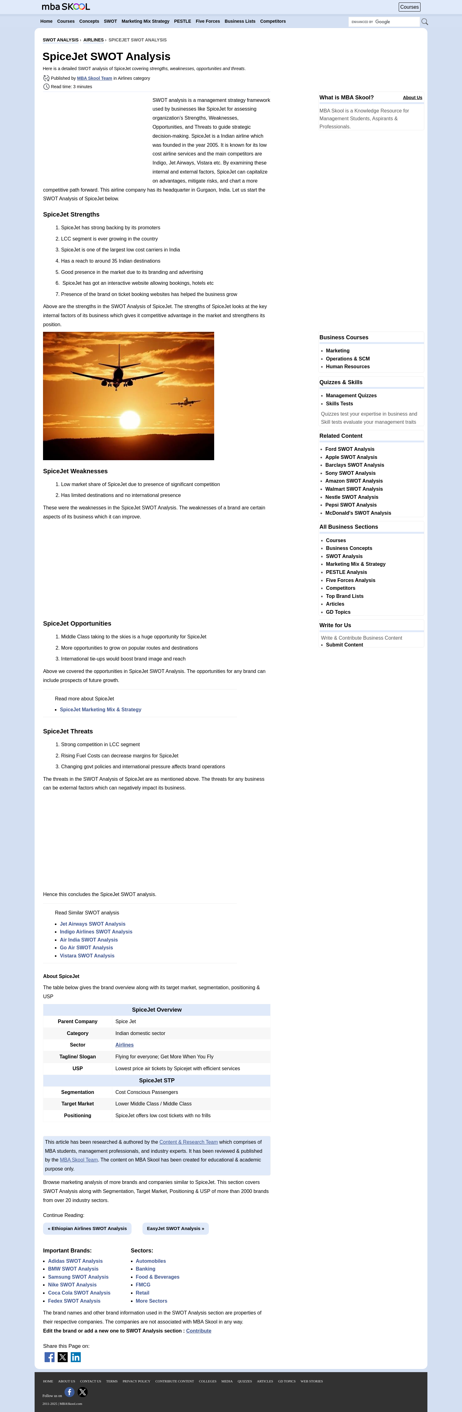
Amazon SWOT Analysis (354, 481)
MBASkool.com (71, 1403)
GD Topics (338, 612)
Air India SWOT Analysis (89, 939)
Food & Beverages (158, 1277)
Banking (146, 1268)
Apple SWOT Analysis (351, 457)
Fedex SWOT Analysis (74, 1301)
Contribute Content (174, 1381)
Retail (143, 1292)
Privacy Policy (136, 1381)
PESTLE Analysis (346, 572)
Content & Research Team (188, 1142)
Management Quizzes (351, 395)
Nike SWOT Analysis (72, 1284)
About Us (412, 97)
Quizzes (245, 1381)
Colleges (207, 1381)
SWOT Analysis (344, 556)
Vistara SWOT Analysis (87, 955)
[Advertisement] (95, 140)
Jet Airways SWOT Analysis (92, 924)
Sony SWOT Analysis (350, 473)
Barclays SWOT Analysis (354, 465)
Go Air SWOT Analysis (86, 947)
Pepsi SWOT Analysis (351, 505)
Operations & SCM (348, 358)
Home (48, 1381)
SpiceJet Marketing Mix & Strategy (100, 709)
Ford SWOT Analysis (350, 449)
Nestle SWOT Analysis (351, 497)
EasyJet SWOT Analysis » (176, 1228)
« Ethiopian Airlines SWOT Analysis (87, 1228)
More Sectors (151, 1301)
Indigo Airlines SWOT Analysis (96, 931)
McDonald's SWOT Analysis (358, 513)
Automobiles (151, 1261)
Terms (112, 1381)
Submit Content (344, 644)
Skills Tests (339, 403)
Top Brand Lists (345, 596)
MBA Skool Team (94, 78)
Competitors (340, 588)
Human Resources (348, 366)
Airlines (124, 1044)
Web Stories (312, 1381)
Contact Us (90, 1381)
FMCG (143, 1284)
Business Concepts (349, 548)
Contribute (198, 1330)
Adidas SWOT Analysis (75, 1261)
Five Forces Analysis (351, 580)
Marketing (338, 350)
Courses (409, 7)
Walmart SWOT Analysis (354, 489)
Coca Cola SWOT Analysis (79, 1292)
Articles (335, 604)
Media (227, 1381)
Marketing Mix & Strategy (356, 564)
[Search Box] (384, 22)
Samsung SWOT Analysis (78, 1277)
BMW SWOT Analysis (73, 1268)
